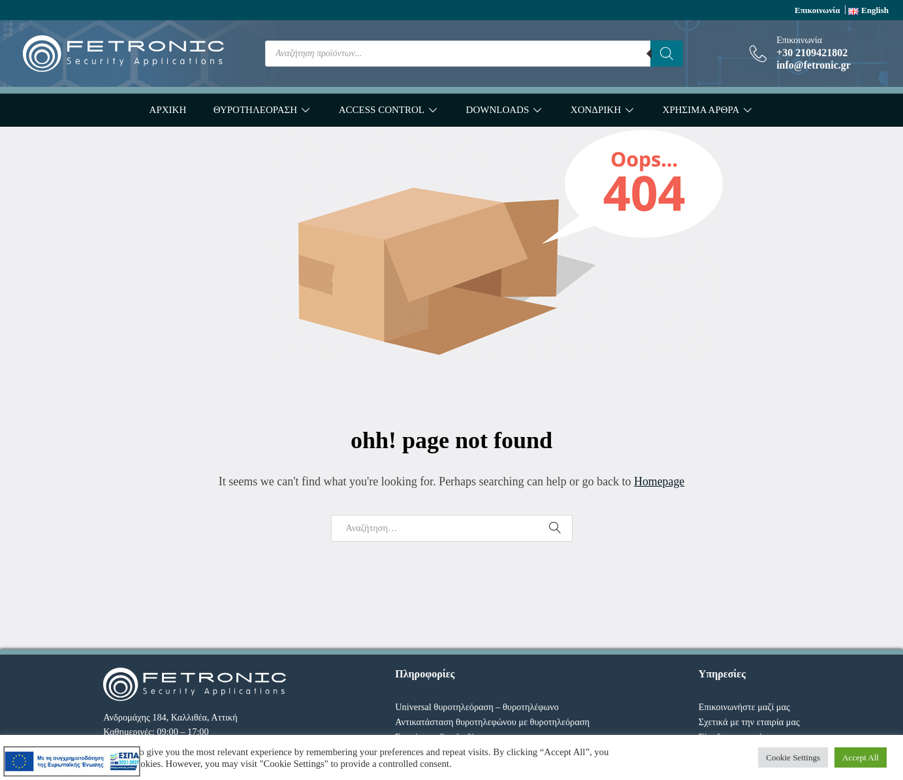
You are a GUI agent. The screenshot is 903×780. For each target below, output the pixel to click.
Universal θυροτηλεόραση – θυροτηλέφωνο (476, 707)
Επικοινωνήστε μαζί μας (744, 707)
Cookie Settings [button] (793, 757)
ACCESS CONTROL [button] (381, 110)
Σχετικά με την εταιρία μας (749, 722)
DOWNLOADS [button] (498, 110)
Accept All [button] (860, 757)
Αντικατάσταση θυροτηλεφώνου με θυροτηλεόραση (492, 722)
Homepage (659, 481)
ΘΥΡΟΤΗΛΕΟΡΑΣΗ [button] (255, 110)
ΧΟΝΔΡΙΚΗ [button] (596, 110)
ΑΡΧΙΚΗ (168, 110)
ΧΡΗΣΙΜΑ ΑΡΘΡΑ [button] (701, 110)
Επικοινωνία (817, 10)
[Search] (666, 54)
